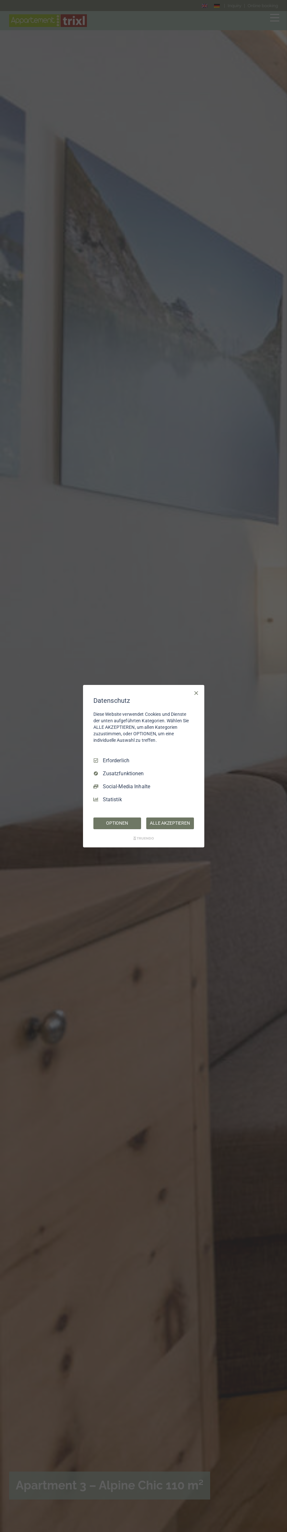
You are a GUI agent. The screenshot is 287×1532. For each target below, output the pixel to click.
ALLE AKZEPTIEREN (170, 823)
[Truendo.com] (144, 838)
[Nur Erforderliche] (196, 693)
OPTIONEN (117, 823)
